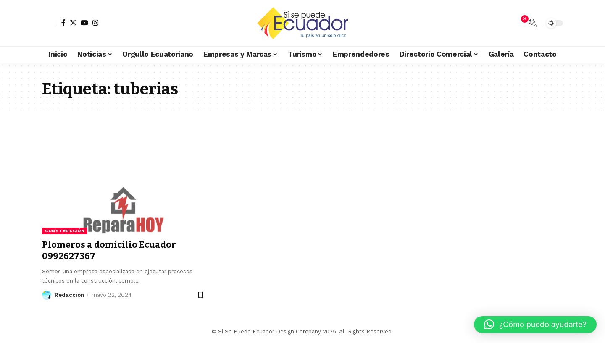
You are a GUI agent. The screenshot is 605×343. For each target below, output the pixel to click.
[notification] (520, 23)
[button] (535, 324)
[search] (533, 23)
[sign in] (49, 23)
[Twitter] (73, 22)
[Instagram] (95, 22)
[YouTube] (84, 22)
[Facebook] (63, 22)
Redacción (69, 295)
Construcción (64, 230)
